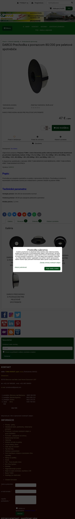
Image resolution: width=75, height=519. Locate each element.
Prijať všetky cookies (52, 268)
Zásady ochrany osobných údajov (50, 262)
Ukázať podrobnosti (21, 267)
